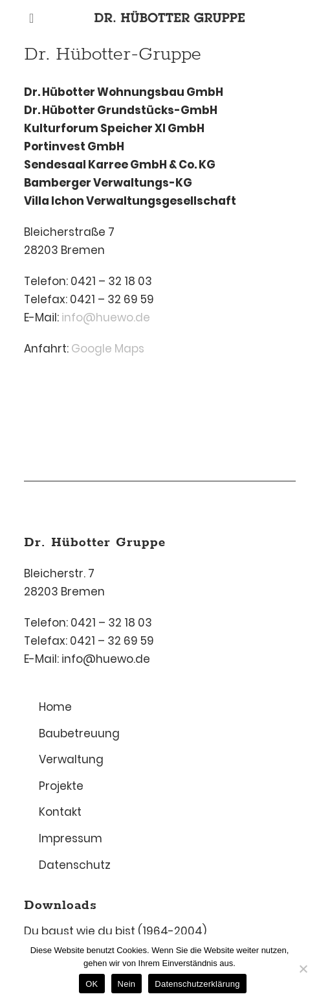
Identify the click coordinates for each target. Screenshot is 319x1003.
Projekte (61, 786)
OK (91, 984)
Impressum (70, 838)
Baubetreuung (79, 733)
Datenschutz (75, 865)
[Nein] (302, 968)
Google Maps (107, 348)
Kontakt (60, 812)
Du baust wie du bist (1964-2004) (115, 931)
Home (55, 707)
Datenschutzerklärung (197, 984)
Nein (127, 984)
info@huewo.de (105, 317)
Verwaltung (71, 759)
